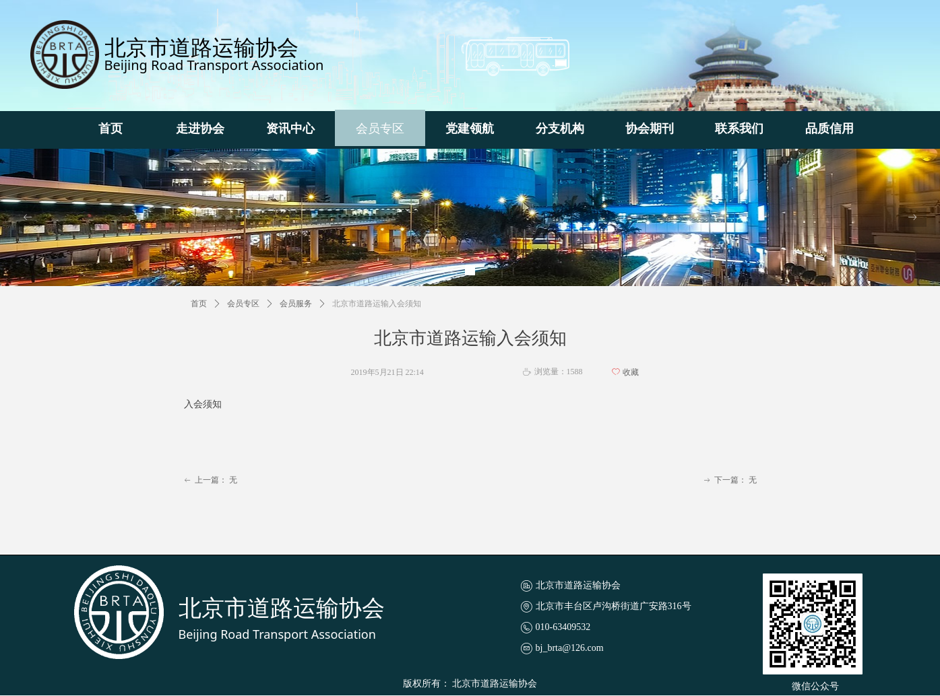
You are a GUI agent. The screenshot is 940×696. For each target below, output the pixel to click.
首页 (199, 303)
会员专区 (243, 303)
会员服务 (296, 303)
